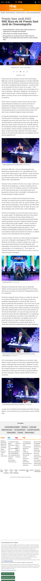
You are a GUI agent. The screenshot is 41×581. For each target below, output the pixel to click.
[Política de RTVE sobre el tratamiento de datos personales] (6, 472)
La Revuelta (33, 427)
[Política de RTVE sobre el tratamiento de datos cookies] (11, 472)
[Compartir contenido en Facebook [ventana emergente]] (13, 71)
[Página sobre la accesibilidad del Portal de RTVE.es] (22, 470)
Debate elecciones (7, 430)
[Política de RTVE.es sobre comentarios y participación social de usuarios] (37, 471)
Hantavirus (25, 427)
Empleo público (11, 432)
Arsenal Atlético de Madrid (12, 427)
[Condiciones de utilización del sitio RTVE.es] (1, 471)
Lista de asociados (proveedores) (8, 573)
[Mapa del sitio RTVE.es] (27, 471)
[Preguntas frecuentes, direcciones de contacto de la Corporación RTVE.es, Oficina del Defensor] (31, 470)
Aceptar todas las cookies (8, 577)
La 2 (18, 411)
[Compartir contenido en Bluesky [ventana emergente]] (20, 71)
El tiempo (20, 432)
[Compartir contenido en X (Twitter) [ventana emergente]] (17, 71)
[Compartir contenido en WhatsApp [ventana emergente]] (24, 71)
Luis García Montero (19, 430)
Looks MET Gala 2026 (33, 430)
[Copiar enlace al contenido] (27, 71)
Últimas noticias (29, 432)
